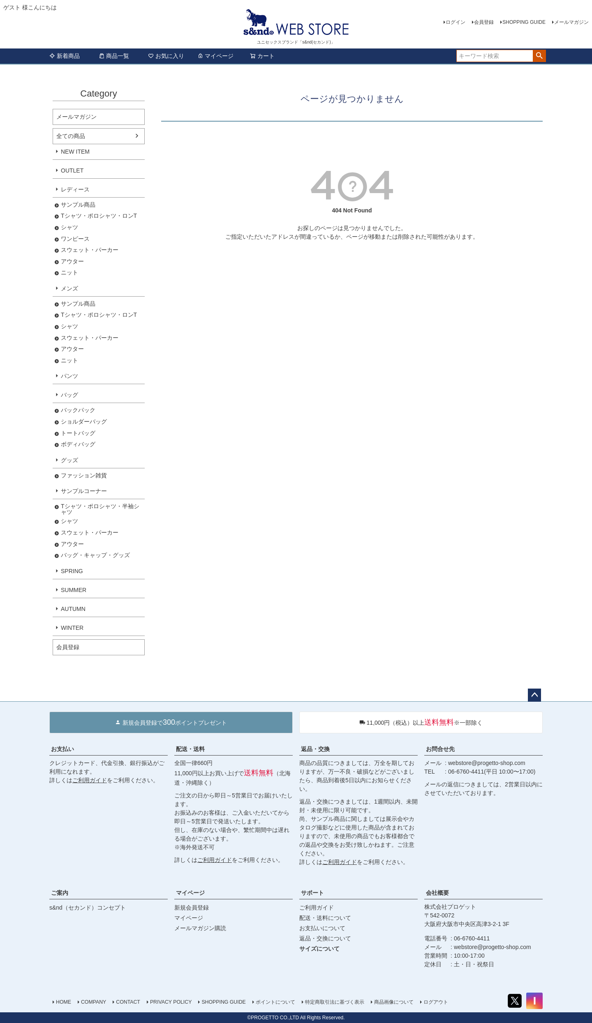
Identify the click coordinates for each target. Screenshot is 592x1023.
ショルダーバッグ (84, 422)
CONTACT (128, 1002)
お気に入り (166, 56)
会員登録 (484, 22)
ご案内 (59, 892)
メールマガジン (571, 22)
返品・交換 (315, 749)
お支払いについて (322, 928)
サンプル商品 (78, 205)
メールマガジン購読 (200, 928)
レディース (75, 189)
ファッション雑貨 (84, 475)
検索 (539, 56)
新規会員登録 (191, 907)
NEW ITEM (75, 151)
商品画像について (394, 1002)
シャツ (69, 227)
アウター (72, 261)
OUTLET (72, 170)
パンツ (69, 376)
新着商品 (64, 56)
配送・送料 (190, 749)
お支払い (62, 749)
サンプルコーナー (84, 491)
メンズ (69, 288)
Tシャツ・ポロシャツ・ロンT (99, 216)
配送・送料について (325, 918)
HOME (63, 1002)
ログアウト (435, 1002)
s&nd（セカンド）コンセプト (87, 907)
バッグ (69, 395)
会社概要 (437, 892)
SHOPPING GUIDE (524, 22)
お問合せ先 (440, 749)
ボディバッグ (78, 444)
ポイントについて (275, 1002)
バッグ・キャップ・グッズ (95, 555)
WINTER (72, 627)
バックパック (78, 410)
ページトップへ (534, 695)
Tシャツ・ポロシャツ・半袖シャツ (100, 509)
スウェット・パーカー (89, 250)
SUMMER (73, 590)
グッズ (69, 460)
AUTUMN (73, 609)
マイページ (215, 56)
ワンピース (75, 239)
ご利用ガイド (89, 780)
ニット (69, 273)
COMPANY (93, 1002)
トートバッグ (78, 433)
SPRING (72, 571)
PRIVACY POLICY (171, 1002)
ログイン (455, 22)
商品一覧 (114, 56)
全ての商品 (70, 136)
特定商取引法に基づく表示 (334, 1002)
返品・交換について (325, 938)
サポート (312, 892)
